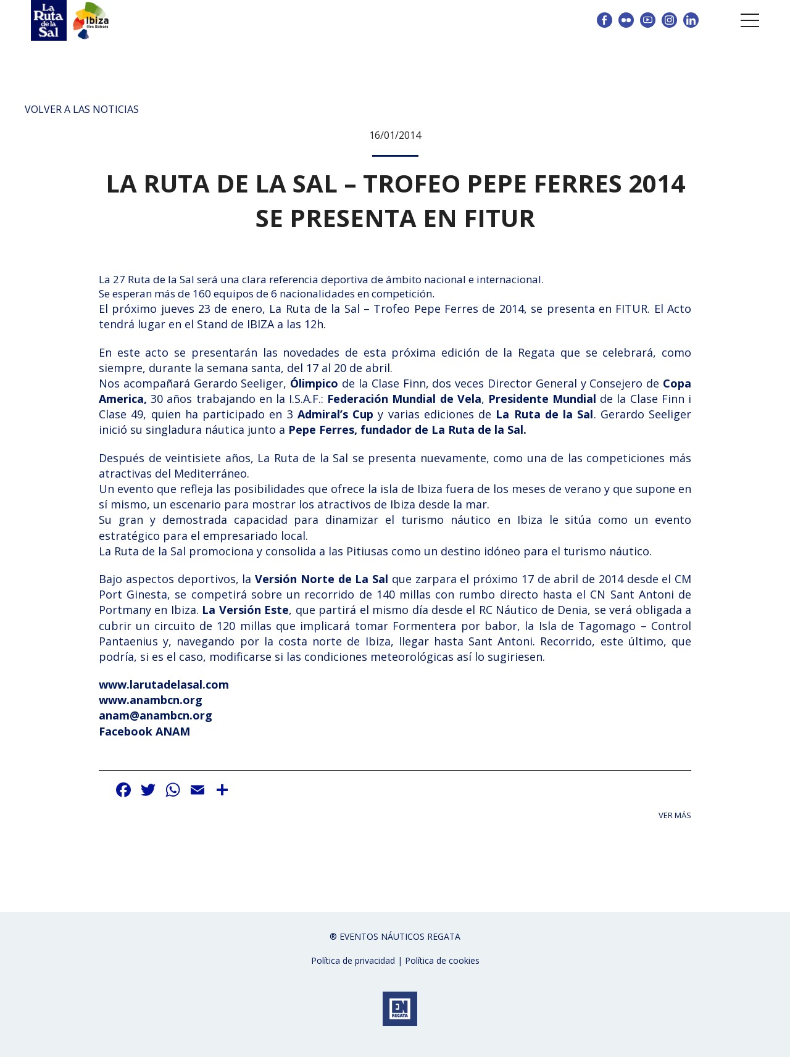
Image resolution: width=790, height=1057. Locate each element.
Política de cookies (442, 960)
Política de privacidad (353, 960)
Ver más (675, 815)
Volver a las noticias (82, 109)
